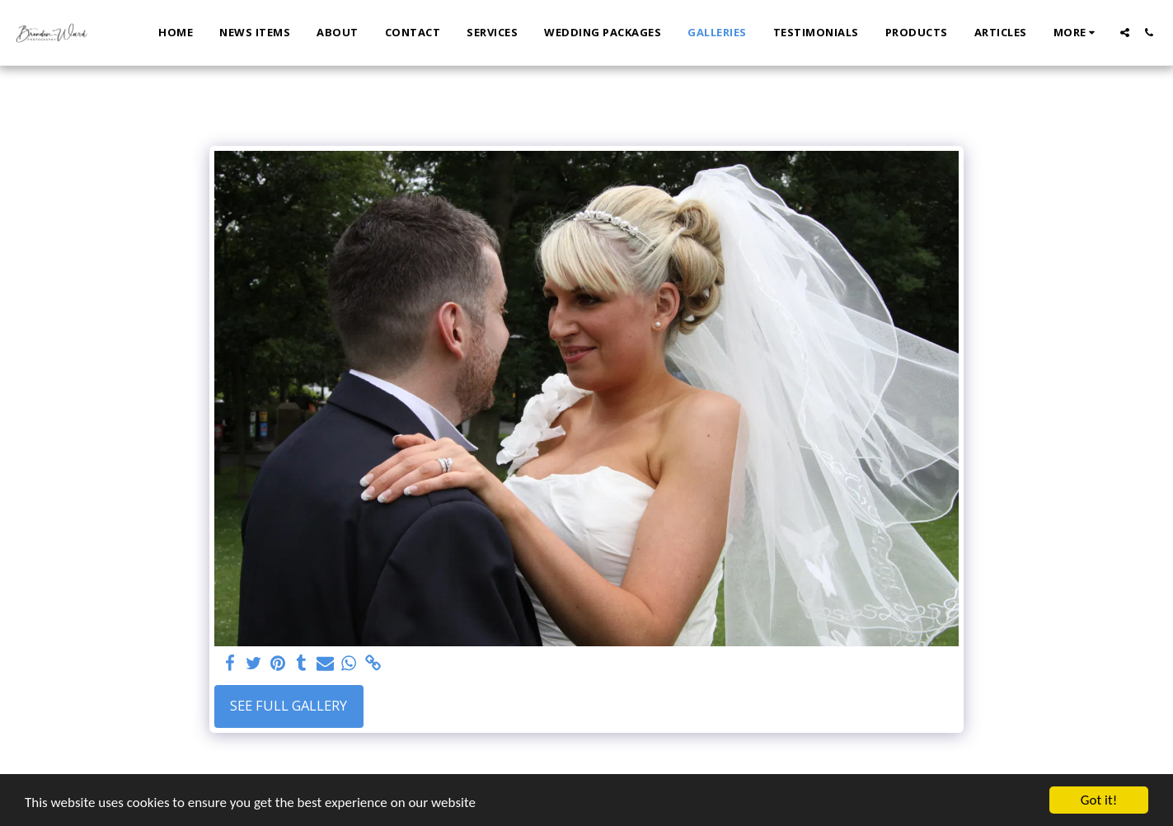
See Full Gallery (288, 705)
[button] (1125, 32)
